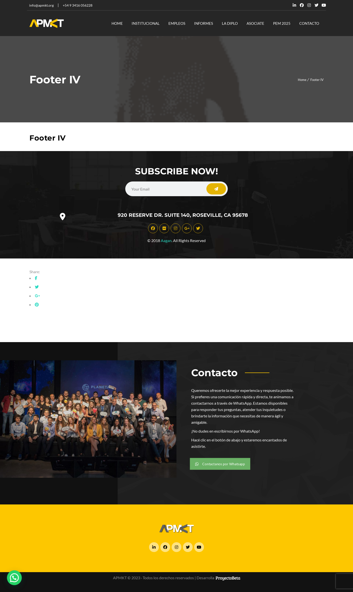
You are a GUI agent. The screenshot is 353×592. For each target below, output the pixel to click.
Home (302, 80)
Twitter (316, 5)
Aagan (166, 240)
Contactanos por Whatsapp (221, 464)
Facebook (302, 5)
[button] (12, 578)
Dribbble (309, 5)
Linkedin (294, 5)
